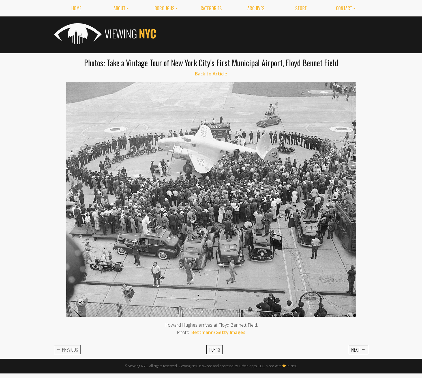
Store (301, 8)
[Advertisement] (265, 34)
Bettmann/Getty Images (218, 332)
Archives (255, 8)
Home (76, 8)
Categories (211, 8)
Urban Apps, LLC (251, 366)
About (119, 8)
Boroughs (164, 8)
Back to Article (211, 74)
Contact (344, 8)
